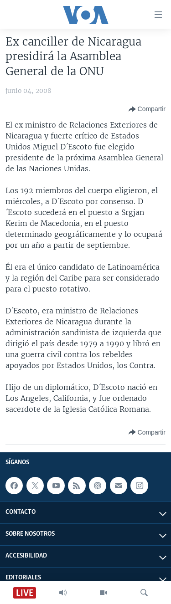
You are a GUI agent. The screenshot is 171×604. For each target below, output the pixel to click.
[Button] (147, 109)
